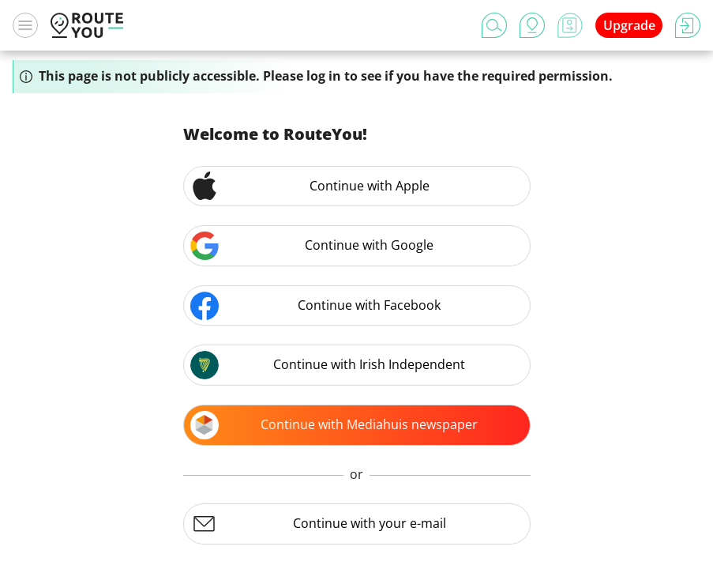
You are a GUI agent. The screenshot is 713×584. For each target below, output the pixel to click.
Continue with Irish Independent (328, 365)
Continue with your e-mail (318, 524)
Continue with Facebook (315, 306)
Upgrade (629, 25)
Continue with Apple (310, 185)
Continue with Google (312, 246)
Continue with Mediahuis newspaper (334, 425)
